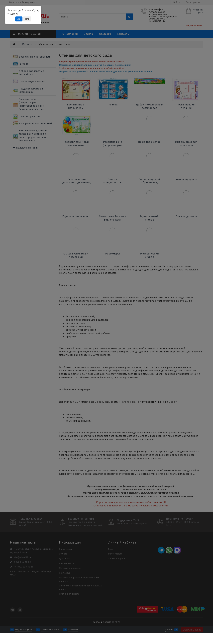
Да (18, 19)
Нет (27, 19)
